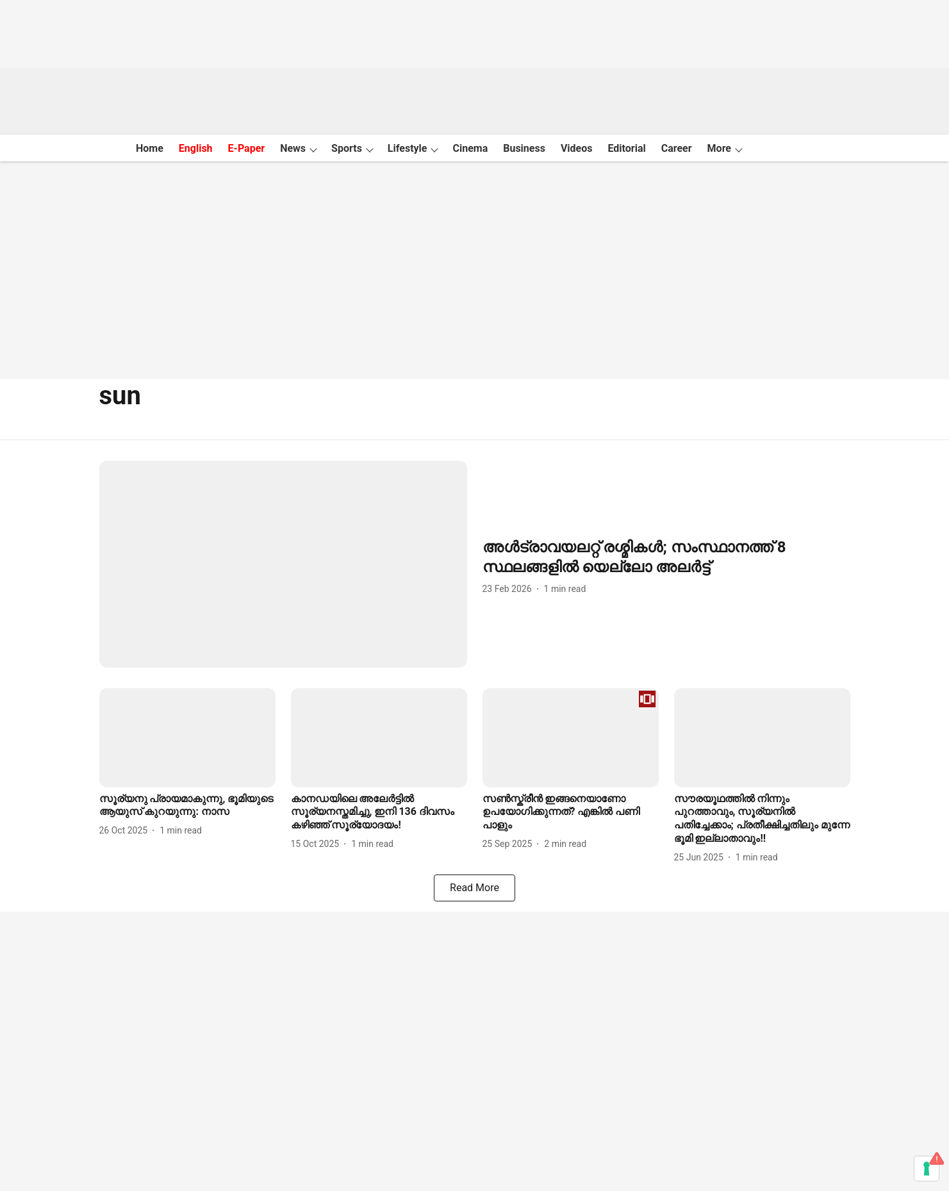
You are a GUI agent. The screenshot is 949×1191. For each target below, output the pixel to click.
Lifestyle (407, 148)
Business (524, 148)
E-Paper (246, 148)
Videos (577, 148)
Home (149, 148)
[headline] (666, 557)
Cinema (470, 148)
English (196, 148)
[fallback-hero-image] (283, 564)
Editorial (626, 148)
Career (676, 148)
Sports (346, 148)
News (293, 148)
